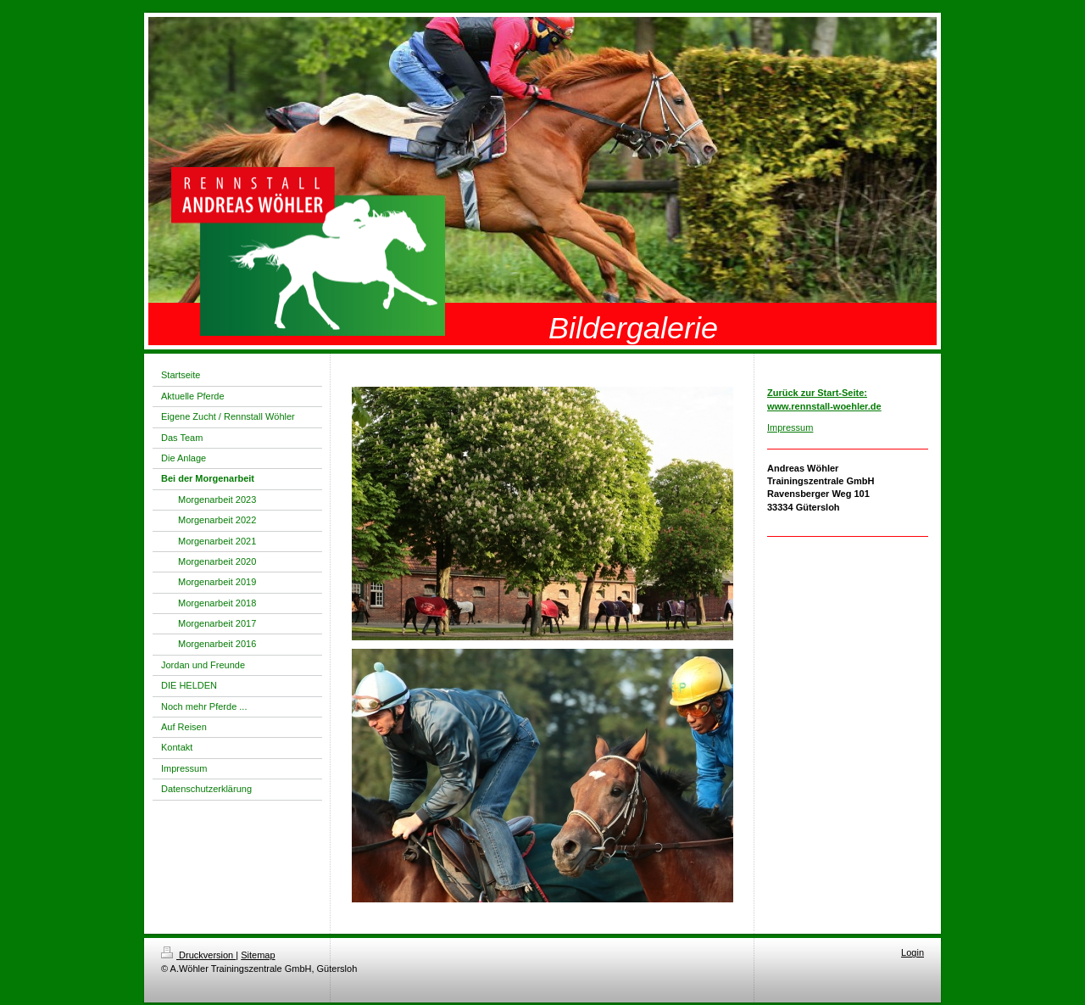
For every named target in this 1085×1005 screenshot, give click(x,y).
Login (912, 952)
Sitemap (258, 955)
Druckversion (198, 955)
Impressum (790, 427)
